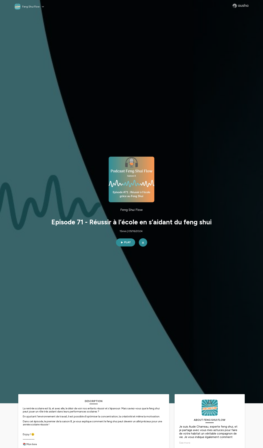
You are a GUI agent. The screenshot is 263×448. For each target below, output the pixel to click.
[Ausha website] (240, 6)
